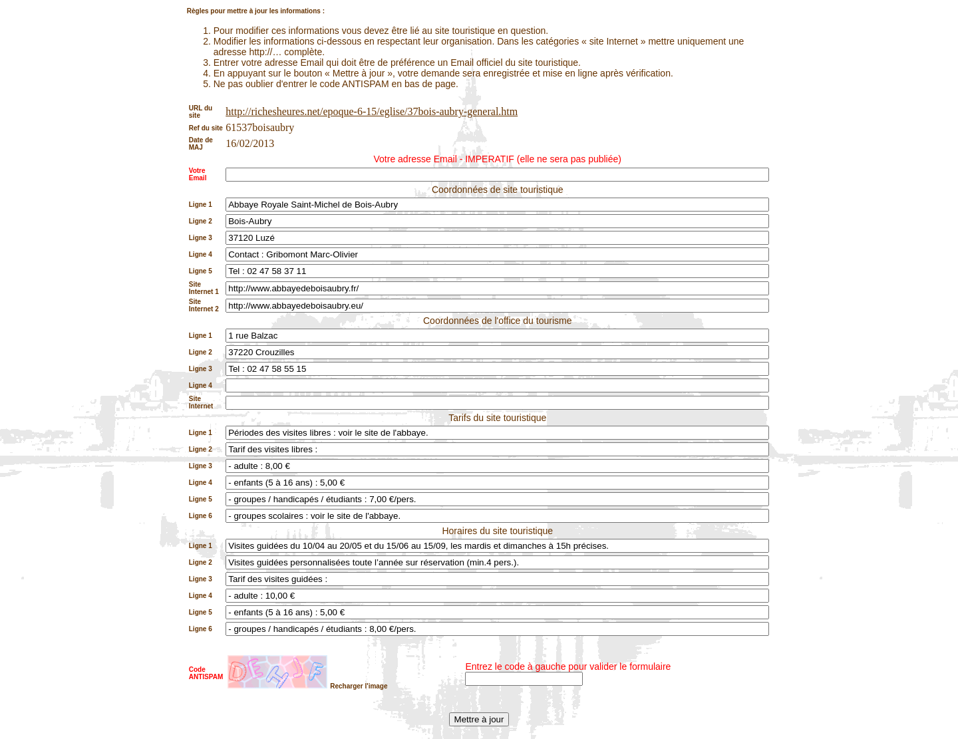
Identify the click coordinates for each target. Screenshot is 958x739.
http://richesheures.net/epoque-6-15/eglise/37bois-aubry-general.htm (372, 111)
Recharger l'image (358, 686)
